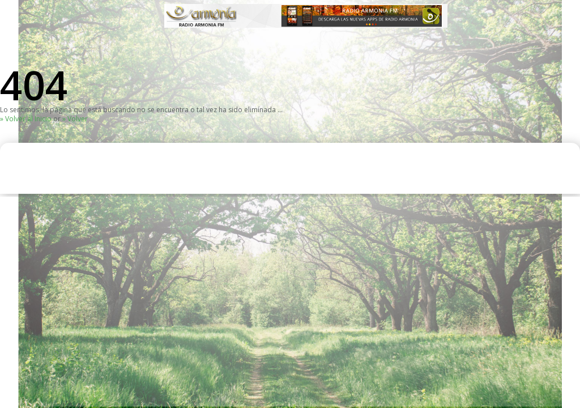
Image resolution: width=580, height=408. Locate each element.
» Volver (75, 119)
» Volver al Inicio (26, 119)
